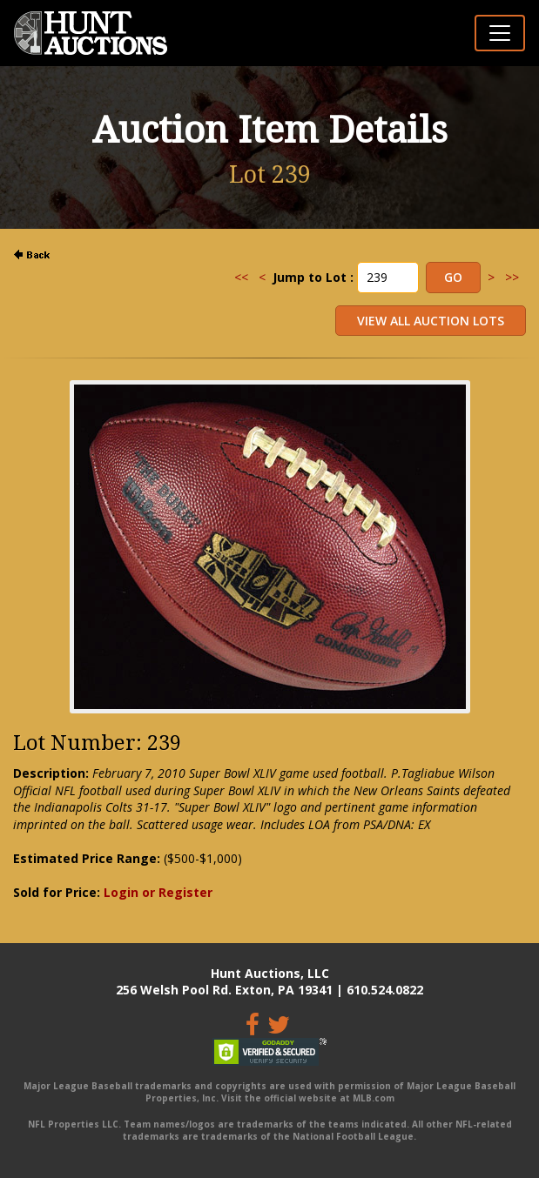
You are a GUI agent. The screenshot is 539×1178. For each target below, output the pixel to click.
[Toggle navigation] (500, 33)
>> (512, 277)
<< (241, 277)
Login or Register (158, 892)
